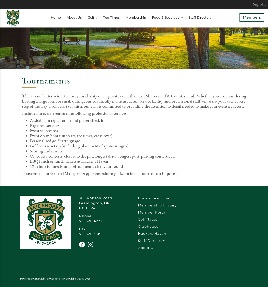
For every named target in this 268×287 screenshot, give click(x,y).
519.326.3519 (90, 234)
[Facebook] (82, 245)
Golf (91, 17)
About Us (74, 17)
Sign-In (259, 4)
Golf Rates (147, 219)
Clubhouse (148, 226)
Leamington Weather (222, 210)
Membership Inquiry (157, 205)
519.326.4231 (90, 221)
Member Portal (152, 212)
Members (252, 17)
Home (56, 17)
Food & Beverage (166, 17)
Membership (136, 17)
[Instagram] (90, 245)
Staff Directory (200, 17)
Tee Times (111, 17)
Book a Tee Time (154, 198)
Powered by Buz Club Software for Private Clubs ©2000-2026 (55, 278)
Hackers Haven (152, 234)
